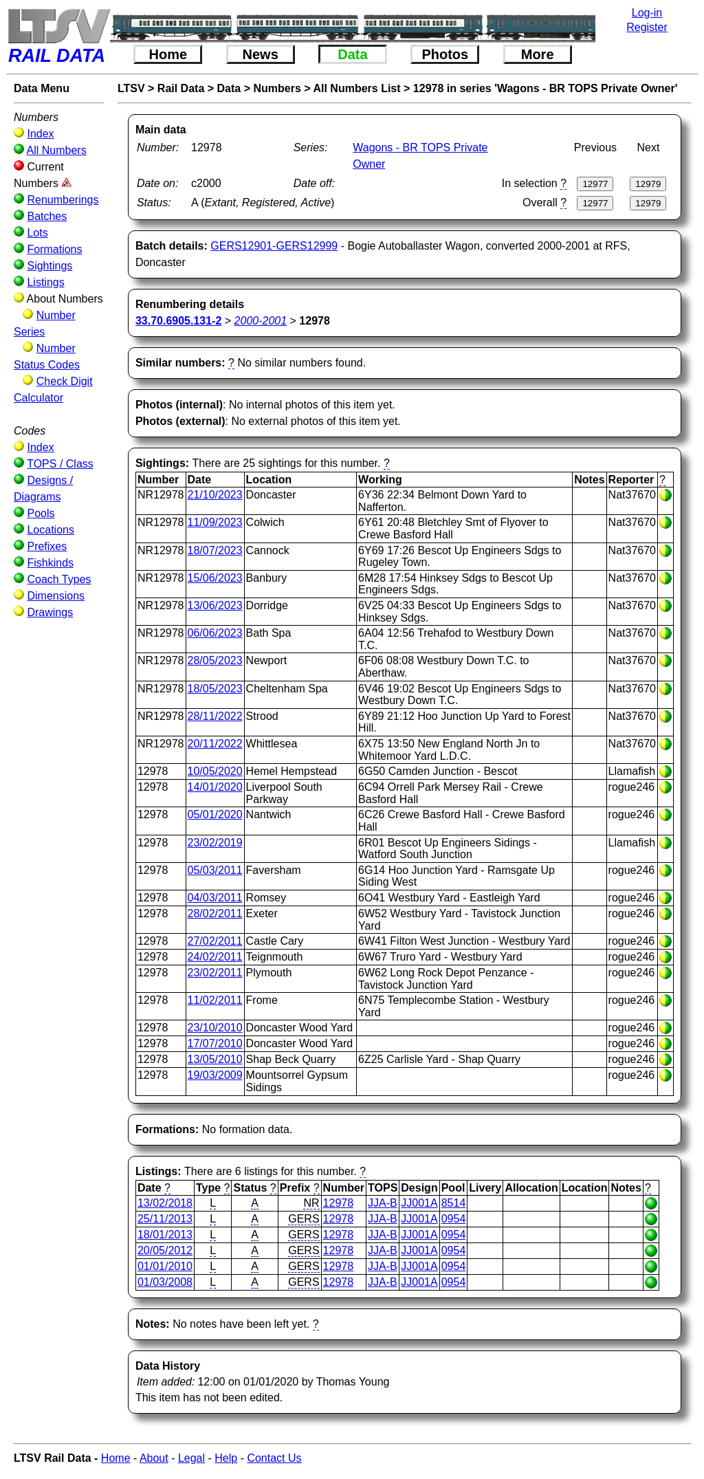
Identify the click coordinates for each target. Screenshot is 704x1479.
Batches (47, 216)
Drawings (50, 612)
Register (647, 27)
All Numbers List (356, 88)
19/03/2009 (215, 1075)
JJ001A (419, 1203)
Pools (40, 513)
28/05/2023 (215, 660)
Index (40, 134)
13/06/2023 (215, 605)
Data (352, 54)
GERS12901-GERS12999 (274, 246)
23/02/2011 (215, 972)
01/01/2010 (165, 1266)
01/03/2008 (165, 1282)
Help (225, 1458)
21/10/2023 (215, 495)
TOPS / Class (60, 464)
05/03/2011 (215, 870)
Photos (444, 54)
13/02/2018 (165, 1203)
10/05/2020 (215, 771)
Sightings (49, 266)
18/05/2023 (215, 688)
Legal (191, 1458)
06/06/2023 (215, 633)
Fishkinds (50, 563)
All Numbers (57, 150)
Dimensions (56, 596)
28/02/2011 (215, 913)
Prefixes (47, 546)
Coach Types (59, 579)
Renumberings (62, 200)
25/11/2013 (165, 1219)
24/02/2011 (215, 957)
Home (168, 54)
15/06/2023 (215, 578)
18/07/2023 (215, 550)
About (154, 1458)
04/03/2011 (215, 897)
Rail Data (180, 88)
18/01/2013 (165, 1234)
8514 (453, 1203)
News (260, 54)
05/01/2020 (215, 814)
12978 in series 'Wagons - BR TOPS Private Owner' (545, 88)
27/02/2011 (215, 941)
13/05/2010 (215, 1059)
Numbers (276, 88)
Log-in (647, 13)
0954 (453, 1219)
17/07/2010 (215, 1043)
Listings (45, 282)
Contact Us (274, 1458)
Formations (54, 249)
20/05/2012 (165, 1250)
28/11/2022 (215, 716)
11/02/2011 (215, 1000)
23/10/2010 (215, 1027)
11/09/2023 (215, 522)
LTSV (131, 88)
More (537, 54)
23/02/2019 (215, 842)
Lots (37, 233)
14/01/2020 (215, 787)
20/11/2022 (215, 743)
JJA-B (382, 1203)
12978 (338, 1203)
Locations (50, 530)
